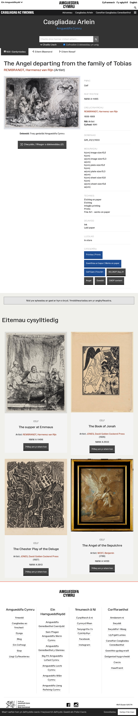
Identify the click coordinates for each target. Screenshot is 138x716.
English (133, 2)
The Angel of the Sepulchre (102, 545)
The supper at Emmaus (36, 427)
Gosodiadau (110, 712)
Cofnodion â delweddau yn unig (82, 44)
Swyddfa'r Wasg (117, 629)
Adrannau (67, 12)
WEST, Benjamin (105, 553)
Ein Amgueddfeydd (12, 2)
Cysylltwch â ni (84, 617)
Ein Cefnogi (19, 644)
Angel (88, 280)
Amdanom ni (117, 617)
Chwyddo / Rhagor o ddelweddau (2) (42, 144)
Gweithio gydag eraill (117, 650)
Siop (19, 650)
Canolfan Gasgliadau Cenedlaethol (113, 12)
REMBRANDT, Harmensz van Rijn (28, 70)
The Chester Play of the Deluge (36, 549)
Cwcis (117, 662)
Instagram (84, 644)
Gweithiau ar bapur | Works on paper (102, 263)
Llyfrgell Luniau (117, 635)
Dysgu (19, 633)
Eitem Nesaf (67, 51)
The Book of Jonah (102, 426)
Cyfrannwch (108, 2)
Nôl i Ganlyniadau (15, 51)
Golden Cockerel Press (113, 434)
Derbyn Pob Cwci (127, 712)
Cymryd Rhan (84, 623)
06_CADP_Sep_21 (116, 272)
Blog (19, 639)
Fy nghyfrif (122, 2)
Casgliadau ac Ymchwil (17, 12)
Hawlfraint (117, 668)
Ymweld (19, 617)
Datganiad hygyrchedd (117, 656)
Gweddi (100, 280)
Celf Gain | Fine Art (94, 272)
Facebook (84, 639)
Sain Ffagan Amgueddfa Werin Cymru (52, 636)
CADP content (115, 280)
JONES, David (94, 434)
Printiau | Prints (93, 254)
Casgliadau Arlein (84, 12)
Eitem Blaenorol (42, 51)
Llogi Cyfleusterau (19, 656)
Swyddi (117, 623)
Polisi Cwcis (80, 712)
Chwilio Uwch (48, 44)
